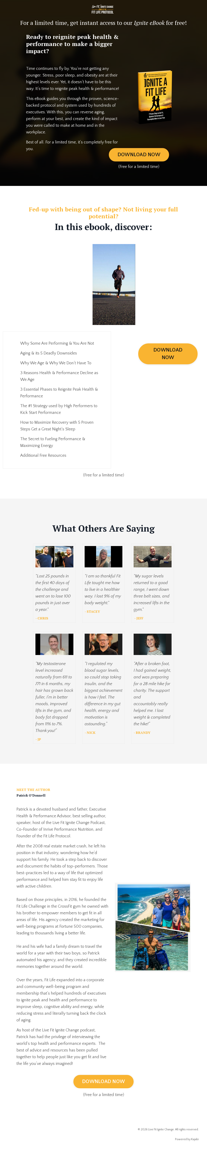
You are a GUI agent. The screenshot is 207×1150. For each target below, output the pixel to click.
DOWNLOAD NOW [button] (139, 154)
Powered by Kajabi (187, 1139)
